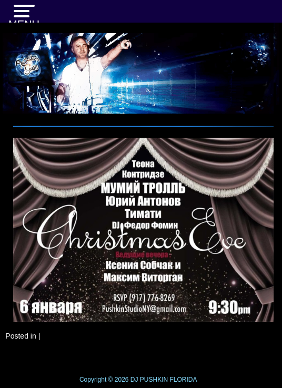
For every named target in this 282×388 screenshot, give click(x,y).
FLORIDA (183, 379)
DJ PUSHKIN (148, 379)
